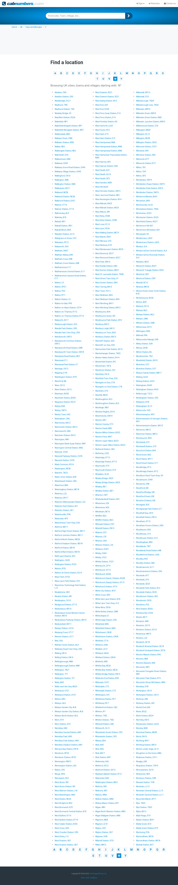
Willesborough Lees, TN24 (147, 105)
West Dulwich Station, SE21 (107, 96)
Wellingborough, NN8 (64, 661)
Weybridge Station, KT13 (106, 462)
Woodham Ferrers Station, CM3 (149, 525)
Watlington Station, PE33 (65, 564)
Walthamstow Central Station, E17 (70, 271)
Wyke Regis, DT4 (143, 815)
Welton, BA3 (60, 699)
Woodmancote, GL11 (145, 567)
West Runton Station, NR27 (107, 270)
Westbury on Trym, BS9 (105, 332)
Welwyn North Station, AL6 (66, 716)
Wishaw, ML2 (141, 310)
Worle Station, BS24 (144, 716)
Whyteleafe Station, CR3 (106, 736)
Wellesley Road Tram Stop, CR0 (68, 649)
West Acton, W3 (61, 782)
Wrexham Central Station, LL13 (149, 791)
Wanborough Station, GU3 (66, 324)
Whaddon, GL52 (102, 474)
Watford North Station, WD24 (67, 539)
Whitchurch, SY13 (103, 570)
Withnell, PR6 (141, 335)
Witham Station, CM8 (145, 323)
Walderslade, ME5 (62, 134)
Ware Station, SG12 (63, 389)
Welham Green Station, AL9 (67, 645)
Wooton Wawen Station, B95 (148, 654)
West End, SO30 (102, 109)
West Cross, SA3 (62, 828)
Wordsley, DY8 (142, 686)
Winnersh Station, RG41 (146, 266)
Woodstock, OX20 (143, 600)
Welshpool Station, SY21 (65, 695)
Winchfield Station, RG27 (146, 221)
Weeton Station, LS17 (64, 636)
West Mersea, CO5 (103, 241)
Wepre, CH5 (60, 770)
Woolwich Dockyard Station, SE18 (150, 650)
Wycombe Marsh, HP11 (146, 799)
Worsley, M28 (142, 728)
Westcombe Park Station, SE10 (109, 349)
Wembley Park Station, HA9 (67, 741)
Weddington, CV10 (63, 600)
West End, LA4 (101, 105)
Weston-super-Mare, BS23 (106, 441)
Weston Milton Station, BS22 (107, 432)
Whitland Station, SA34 (105, 657)
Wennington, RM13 (63, 761)
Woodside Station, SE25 (146, 592)
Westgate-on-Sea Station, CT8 (108, 387)
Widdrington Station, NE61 (106, 782)
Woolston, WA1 (142, 621)
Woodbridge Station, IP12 (147, 471)
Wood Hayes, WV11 (144, 459)
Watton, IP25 (60, 568)
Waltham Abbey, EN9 (64, 255)
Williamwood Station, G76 (147, 126)
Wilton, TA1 (141, 167)
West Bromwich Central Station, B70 (70, 811)
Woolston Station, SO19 (146, 629)
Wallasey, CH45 (61, 163)
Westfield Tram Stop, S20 (106, 378)
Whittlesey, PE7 (102, 703)
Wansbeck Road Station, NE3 (67, 356)
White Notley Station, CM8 (106, 611)
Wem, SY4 (59, 720)
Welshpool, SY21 (62, 691)
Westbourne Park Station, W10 (108, 320)
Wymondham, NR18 (144, 836)
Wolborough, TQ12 (144, 394)
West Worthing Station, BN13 (107, 307)
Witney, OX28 (142, 348)
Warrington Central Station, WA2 (69, 448)
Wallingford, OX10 (62, 176)
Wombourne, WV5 (144, 438)
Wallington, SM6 (62, 180)
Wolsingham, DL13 (144, 406)
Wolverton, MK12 (143, 430)
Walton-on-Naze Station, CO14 (68, 307)
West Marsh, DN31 (103, 237)
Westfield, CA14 (102, 374)
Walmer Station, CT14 (64, 209)
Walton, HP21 (60, 287)
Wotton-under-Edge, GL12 (147, 749)
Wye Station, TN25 (144, 807)
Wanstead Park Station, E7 (66, 364)
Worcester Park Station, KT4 (148, 678)
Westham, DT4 (101, 391)
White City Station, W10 (105, 591)
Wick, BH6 (99, 749)
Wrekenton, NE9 (143, 774)
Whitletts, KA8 (101, 661)
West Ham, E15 (101, 134)
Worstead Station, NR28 (146, 732)
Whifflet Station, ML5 (104, 520)
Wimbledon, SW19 (144, 180)
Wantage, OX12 (61, 369)
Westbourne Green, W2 (105, 316)
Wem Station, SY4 (63, 724)
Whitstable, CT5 (102, 686)
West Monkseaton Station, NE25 (109, 249)
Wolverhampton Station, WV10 (149, 425)
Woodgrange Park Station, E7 (149, 509)
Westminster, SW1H (104, 416)
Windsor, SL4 (141, 246)
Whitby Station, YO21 (104, 561)
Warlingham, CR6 (62, 419)
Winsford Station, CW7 (146, 278)
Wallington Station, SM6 (65, 184)
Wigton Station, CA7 (104, 832)
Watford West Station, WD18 (67, 552)
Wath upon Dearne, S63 (65, 556)
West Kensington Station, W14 (108, 199)
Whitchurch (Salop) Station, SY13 (109, 582)
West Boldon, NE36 (63, 799)
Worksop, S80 (142, 699)
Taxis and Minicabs (33, 27)
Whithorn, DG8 (101, 645)
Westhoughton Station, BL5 (107, 403)
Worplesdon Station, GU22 (147, 724)
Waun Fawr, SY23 (62, 577)
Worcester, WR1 (143, 667)
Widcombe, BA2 (102, 778)
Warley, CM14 (60, 410)
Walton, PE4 (60, 291)
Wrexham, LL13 (142, 786)
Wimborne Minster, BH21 (147, 196)
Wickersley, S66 (102, 761)
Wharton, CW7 (101, 495)
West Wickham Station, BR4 (107, 299)
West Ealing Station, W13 (106, 101)
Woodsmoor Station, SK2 (147, 596)
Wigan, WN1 (100, 807)
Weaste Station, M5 (63, 596)
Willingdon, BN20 (143, 130)
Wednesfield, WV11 (63, 624)
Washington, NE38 (63, 468)
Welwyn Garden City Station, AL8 (69, 711)
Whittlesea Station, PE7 (105, 699)
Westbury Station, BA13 (105, 337)
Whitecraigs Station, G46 (106, 620)
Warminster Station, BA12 (66, 427)
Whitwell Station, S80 (104, 724)
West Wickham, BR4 (104, 295)
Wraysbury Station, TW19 (147, 766)
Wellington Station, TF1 (65, 678)
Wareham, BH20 (62, 394)
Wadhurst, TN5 (61, 105)
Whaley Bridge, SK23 (104, 478)
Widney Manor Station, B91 (107, 803)
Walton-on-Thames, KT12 (66, 312)
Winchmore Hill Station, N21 (148, 230)
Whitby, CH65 (101, 553)
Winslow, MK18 (142, 287)
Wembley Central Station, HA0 (68, 732)
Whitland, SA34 (102, 653)
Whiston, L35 (100, 536)
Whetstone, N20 (102, 507)
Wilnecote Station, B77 (146, 163)
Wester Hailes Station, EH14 (107, 357)
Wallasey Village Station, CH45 (68, 171)
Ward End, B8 (60, 381)
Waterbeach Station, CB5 (66, 481)
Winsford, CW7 (142, 274)
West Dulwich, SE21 (103, 92)
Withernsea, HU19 (144, 327)
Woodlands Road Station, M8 (148, 550)
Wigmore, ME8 (101, 820)
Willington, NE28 (143, 138)
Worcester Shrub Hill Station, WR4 (150, 682)
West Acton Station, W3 (65, 786)
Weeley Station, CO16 (64, 628)
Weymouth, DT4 (102, 466)
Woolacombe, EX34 (144, 613)
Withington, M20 (143, 331)
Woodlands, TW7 (143, 546)
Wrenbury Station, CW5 (146, 778)
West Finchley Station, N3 (106, 121)
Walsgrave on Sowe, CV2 (65, 238)
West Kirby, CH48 (102, 216)
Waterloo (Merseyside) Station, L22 (70, 502)
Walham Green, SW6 (63, 138)
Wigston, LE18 (101, 824)
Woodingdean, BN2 (144, 542)
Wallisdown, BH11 (62, 188)
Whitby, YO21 (101, 557)
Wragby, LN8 (141, 761)
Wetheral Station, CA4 (105, 449)
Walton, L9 (59, 282)
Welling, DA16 (61, 653)
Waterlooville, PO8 (63, 514)
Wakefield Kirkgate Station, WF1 (68, 126)
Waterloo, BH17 (61, 498)
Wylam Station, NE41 (145, 820)
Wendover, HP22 (62, 753)
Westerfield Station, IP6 (105, 362)
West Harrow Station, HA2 (106, 166)
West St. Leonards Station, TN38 (109, 274)
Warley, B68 (60, 406)
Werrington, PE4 (62, 778)
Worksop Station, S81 (145, 703)
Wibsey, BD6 (100, 741)
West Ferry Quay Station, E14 (108, 113)
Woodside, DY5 (142, 580)
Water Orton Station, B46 (65, 477)
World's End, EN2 (143, 707)
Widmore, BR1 (101, 791)
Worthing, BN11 (142, 741)
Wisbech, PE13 (142, 306)
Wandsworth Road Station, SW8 (68, 348)
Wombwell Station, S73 (146, 446)
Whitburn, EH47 (102, 549)
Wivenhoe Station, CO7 (146, 369)
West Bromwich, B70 (64, 807)
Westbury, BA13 (102, 324)
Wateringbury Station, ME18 (67, 489)
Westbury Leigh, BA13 (104, 328)
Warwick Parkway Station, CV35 (68, 456)
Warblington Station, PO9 (66, 377)
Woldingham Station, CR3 (147, 398)
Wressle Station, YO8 (145, 782)
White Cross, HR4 (102, 595)
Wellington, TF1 (61, 674)
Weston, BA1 (101, 420)
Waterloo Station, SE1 (64, 510)
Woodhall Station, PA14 (146, 517)
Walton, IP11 (60, 295)
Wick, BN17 (100, 753)
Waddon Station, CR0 (64, 96)
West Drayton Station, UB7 (66, 845)
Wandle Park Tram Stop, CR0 (67, 332)
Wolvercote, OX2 (143, 410)
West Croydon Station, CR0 (66, 832)
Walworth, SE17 (61, 320)
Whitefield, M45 (102, 624)
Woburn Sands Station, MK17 (148, 373)
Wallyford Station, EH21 (65, 201)
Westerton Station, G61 (105, 370)
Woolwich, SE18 (143, 642)
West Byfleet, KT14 (63, 815)
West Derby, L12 (62, 836)
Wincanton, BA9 (143, 201)
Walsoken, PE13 (62, 242)
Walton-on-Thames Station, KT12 (69, 316)
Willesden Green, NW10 (146, 113)
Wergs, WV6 (60, 774)
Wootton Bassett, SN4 (145, 663)
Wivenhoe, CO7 (142, 364)
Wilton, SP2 (141, 176)
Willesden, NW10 (143, 109)
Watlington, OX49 (62, 560)
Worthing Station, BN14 (146, 745)
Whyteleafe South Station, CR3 (108, 732)
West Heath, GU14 (103, 174)
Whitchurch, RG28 (103, 574)
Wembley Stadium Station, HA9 (68, 745)
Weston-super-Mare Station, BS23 (110, 445)
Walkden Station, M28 (64, 142)
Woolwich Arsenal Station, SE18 (150, 646)
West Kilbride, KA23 (103, 203)
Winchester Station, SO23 (147, 217)
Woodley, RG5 (142, 559)
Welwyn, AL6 (60, 703)
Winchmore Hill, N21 (144, 226)
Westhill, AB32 (101, 395)
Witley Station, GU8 (144, 344)
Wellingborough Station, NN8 (67, 666)
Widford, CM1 (101, 786)
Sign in (140, 3)
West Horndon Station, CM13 (107, 191)
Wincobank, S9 (142, 234)
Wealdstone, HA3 (62, 592)
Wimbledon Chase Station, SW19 (150, 184)
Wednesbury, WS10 (63, 609)
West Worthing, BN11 (104, 303)
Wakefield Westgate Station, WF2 (69, 130)
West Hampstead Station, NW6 (108, 146)
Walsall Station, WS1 (63, 226)
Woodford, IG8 (142, 488)
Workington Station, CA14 (147, 695)
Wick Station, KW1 (103, 757)
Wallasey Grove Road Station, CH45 (70, 167)
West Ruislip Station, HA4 (106, 266)
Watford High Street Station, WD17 (70, 531)
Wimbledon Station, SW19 (147, 192)
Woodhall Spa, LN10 (144, 513)
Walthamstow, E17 (63, 267)
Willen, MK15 (100, 845)
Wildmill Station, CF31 (104, 840)
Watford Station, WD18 (65, 548)
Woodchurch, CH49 (144, 480)
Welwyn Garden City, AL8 (65, 707)
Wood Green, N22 (143, 455)
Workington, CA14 (144, 691)
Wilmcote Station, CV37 (146, 146)
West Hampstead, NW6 (105, 142)
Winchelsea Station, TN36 (147, 209)
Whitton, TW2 (101, 716)
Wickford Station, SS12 (105, 770)
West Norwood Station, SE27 (107, 258)
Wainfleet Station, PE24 (65, 117)
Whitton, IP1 (100, 711)
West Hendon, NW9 (103, 183)
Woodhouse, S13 (143, 534)
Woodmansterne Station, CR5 (149, 571)
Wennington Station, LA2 (65, 766)
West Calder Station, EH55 (66, 824)
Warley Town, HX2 (62, 414)
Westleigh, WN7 (102, 407)
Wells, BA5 (59, 682)
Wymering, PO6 (142, 832)
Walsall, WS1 (60, 221)
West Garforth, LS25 (104, 126)
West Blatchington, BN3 (65, 795)
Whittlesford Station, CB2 (106, 707)
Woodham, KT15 (143, 521)
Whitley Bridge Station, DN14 (107, 674)
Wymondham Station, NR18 (148, 840)
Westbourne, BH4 (102, 312)
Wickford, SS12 (102, 766)
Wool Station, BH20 (144, 609)
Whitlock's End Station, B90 (107, 678)
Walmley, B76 (60, 217)
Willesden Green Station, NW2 (149, 117)
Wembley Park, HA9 (63, 736)
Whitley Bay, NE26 (103, 666)
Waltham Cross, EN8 (63, 259)
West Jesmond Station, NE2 (107, 195)
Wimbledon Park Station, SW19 (149, 188)
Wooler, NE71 (141, 617)
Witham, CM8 (142, 319)
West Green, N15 (102, 130)
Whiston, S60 (101, 541)
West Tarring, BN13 (103, 287)
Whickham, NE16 (102, 512)
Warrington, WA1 (62, 439)
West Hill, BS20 (101, 187)
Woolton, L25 (141, 638)
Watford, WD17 (61, 527)
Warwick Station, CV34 (64, 460)
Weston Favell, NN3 (103, 428)
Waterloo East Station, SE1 (66, 506)
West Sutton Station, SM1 (106, 282)
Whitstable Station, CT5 (105, 691)
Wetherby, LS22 (102, 453)
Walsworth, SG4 (61, 246)
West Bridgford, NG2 (63, 803)
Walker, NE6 (60, 146)
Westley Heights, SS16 (105, 412)
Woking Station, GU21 (145, 381)
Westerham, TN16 (103, 366)
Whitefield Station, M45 (105, 628)
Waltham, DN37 (61, 251)
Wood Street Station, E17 (147, 463)
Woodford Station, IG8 (145, 500)
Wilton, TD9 (141, 171)
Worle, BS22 (141, 711)
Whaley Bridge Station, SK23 (107, 482)
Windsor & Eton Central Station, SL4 (151, 251)
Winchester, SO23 (143, 213)
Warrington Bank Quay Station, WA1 (70, 443)
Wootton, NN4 (142, 659)
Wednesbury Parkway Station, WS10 (70, 620)
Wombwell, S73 (142, 442)
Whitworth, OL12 (102, 728)
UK (21, 27)
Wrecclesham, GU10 (145, 770)
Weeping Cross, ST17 (64, 632)
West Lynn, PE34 (102, 228)
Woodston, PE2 (142, 605)
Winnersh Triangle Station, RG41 (150, 270)
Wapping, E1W (61, 373)
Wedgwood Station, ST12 (66, 605)
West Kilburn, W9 (102, 212)
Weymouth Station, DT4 (105, 470)
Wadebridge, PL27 (63, 101)
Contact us (170, 3)
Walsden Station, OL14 (64, 234)
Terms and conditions (89, 877)
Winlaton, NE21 (142, 262)
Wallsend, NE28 (61, 192)
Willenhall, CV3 (142, 96)
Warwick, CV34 (61, 452)
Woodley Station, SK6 (145, 563)
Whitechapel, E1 (102, 616)
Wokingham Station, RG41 (147, 389)
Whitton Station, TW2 (104, 720)
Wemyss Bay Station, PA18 (66, 749)
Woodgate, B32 (142, 505)
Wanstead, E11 (61, 360)
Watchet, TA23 (61, 473)
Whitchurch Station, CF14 (106, 586)
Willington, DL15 (143, 134)
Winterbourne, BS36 (145, 298)
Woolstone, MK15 (143, 634)
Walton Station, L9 (63, 299)
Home (14, 27)
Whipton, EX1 (101, 532)
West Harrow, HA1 (103, 162)
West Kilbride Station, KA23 (107, 208)
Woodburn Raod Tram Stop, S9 (149, 475)
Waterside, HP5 (61, 518)
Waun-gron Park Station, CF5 (67, 581)
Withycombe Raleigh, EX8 (147, 339)
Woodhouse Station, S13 (147, 538)
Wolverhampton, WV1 (145, 414)
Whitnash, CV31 (102, 682)
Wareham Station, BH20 (65, 398)
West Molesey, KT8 (103, 245)
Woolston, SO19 (143, 625)
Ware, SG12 (60, 385)
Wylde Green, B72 (143, 824)
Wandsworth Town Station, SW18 (69, 352)
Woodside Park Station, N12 (148, 588)
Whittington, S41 (102, 695)
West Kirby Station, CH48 (106, 220)
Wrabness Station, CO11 (146, 757)
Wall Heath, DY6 (61, 155)
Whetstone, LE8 (102, 503)
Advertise (154, 3)
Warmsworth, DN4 (63, 431)
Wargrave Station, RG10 (65, 402)
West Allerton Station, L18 (66, 791)
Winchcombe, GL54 (144, 205)
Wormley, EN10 (142, 720)
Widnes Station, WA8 (104, 799)
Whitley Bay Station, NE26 (106, 670)
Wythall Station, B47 (145, 845)
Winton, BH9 (141, 302)
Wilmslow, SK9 (142, 151)
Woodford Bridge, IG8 (145, 492)
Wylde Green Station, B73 (147, 828)
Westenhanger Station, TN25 (108, 353)
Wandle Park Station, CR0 (66, 328)
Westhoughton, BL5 (103, 399)
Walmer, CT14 (61, 205)
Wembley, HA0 (61, 728)
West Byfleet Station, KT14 (66, 820)
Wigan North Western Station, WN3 (110, 811)
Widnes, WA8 (101, 795)
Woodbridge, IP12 (143, 467)
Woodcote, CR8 (142, 484)
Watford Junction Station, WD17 (69, 535)
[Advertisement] (89, 41)
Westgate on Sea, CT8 (105, 382)
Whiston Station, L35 (104, 545)
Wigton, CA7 (100, 828)
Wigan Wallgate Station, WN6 (107, 815)
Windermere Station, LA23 (147, 242)
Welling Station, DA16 (64, 657)
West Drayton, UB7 (63, 840)
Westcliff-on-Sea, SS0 (105, 345)
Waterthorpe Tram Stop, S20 (67, 523)
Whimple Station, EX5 (104, 524)
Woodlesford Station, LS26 (147, 555)
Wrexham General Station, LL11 (150, 795)
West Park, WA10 (102, 262)
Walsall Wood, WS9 (63, 230)
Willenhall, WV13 (143, 92)
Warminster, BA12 (63, 423)
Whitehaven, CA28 (103, 632)
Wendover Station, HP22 (65, 757)
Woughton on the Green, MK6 (148, 753)
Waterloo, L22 (61, 493)
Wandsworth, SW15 (63, 337)
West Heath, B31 (102, 170)
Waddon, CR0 (60, 92)
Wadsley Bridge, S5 (63, 113)
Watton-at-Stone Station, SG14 (68, 573)
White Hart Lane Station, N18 (107, 599)
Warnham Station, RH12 (65, 435)
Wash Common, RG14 (64, 464)
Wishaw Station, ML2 (145, 314)
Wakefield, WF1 (61, 121)
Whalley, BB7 (100, 487)
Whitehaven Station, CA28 (106, 636)
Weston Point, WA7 (103, 437)
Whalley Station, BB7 (104, 491)
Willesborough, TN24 (145, 101)
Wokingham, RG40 (144, 385)
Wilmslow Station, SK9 (145, 155)
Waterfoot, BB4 (61, 485)
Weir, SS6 (59, 641)
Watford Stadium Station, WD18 (69, 543)
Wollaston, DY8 (142, 402)
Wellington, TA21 (62, 670)
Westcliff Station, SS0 (104, 341)
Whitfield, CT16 (101, 641)
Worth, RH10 (141, 736)
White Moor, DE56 (103, 607)
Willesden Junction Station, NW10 (150, 121)
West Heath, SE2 (102, 178)
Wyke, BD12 (141, 811)
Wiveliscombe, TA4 (144, 356)
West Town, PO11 (103, 291)
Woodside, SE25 (143, 584)
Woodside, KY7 (142, 575)
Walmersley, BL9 (62, 213)
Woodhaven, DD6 (143, 530)
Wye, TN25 (140, 803)
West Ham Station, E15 (105, 138)
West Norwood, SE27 (104, 253)
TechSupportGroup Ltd (98, 873)
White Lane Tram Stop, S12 (107, 603)
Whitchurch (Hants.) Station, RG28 (110, 578)
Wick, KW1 (99, 745)
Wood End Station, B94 (146, 450)
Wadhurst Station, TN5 (64, 109)
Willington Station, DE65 (146, 142)
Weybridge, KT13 (102, 457)
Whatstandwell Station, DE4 (107, 499)
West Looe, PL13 (102, 224)
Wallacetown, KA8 (62, 159)
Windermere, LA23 (144, 238)
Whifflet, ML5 (101, 516)
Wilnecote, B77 (142, 159)
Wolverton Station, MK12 (147, 434)
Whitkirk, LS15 (101, 649)
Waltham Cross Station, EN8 (67, 263)
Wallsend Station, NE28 (65, 196)
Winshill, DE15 (142, 282)
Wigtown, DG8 (101, 836)
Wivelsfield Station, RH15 (147, 360)
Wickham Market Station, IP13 (108, 774)
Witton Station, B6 (144, 352)
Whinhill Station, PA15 (104, 528)
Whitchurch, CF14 (102, 566)
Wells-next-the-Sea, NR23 (66, 686)
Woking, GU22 (142, 377)
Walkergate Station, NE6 (65, 151)
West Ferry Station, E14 (105, 117)
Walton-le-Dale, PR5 (63, 303)
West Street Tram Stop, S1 (107, 278)
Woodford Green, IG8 (145, 496)
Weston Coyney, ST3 (104, 424)
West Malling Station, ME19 (107, 233)
